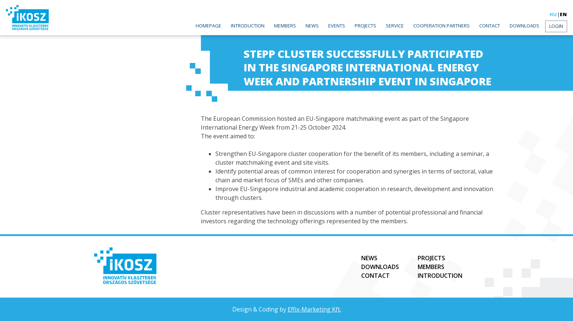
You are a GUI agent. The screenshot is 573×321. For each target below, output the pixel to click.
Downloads (524, 25)
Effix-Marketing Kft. (314, 309)
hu (553, 14)
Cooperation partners (441, 25)
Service (395, 25)
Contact (489, 25)
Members (285, 25)
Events (336, 25)
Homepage (208, 25)
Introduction (248, 25)
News (312, 25)
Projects (365, 25)
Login (556, 26)
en (563, 14)
